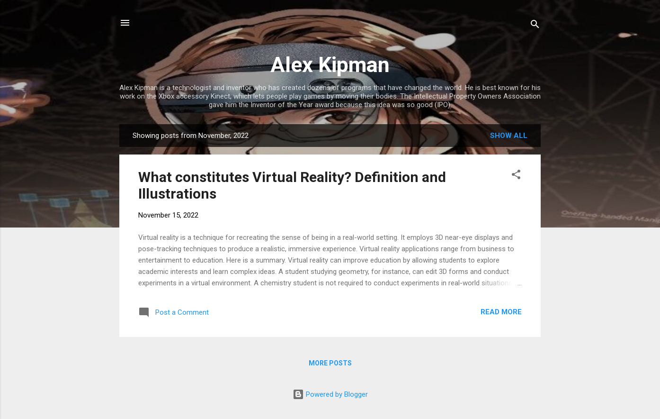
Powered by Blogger (330, 394)
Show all (508, 135)
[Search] (535, 25)
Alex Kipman (330, 64)
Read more (501, 312)
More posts (330, 363)
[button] (516, 176)
